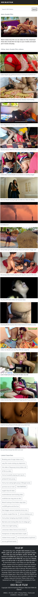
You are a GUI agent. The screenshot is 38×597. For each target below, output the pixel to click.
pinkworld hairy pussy (8, 479)
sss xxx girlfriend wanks (9, 541)
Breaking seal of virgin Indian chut (12, 459)
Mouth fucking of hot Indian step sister (14, 502)
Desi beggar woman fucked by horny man (14, 510)
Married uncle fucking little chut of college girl (16, 522)
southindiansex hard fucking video (12, 494)
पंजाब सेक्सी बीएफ (21, 487)
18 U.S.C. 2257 (13, 593)
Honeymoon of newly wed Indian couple (14, 534)
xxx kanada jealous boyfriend (26, 537)
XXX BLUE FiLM (7, 2)
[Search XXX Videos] (16, 9)
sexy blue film (27, 558)
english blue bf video (8, 491)
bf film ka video (6, 471)
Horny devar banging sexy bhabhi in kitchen (15, 518)
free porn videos (23, 595)
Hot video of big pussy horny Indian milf (14, 467)
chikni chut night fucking (9, 526)
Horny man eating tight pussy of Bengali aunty (16, 483)
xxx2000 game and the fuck (10, 506)
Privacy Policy (23, 593)
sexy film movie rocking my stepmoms (13, 463)
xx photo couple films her (10, 514)
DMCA (5, 593)
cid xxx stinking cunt (26, 514)
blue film (32, 551)
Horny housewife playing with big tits (13, 475)
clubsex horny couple (8, 537)
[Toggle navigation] (34, 2)
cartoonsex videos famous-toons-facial (13, 530)
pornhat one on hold (8, 487)
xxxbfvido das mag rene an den (11, 498)
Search (34, 9)
